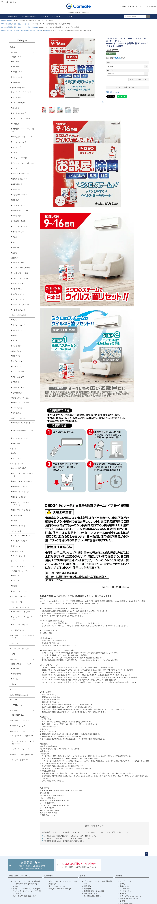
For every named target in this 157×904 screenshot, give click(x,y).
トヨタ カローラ (18, 262)
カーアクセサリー (18, 88)
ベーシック (16, 575)
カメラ (13, 449)
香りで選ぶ (16, 413)
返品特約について (112, 92)
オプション (16, 458)
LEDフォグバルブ (18, 526)
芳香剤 (14, 253)
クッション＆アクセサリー (22, 438)
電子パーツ (16, 247)
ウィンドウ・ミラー (19, 330)
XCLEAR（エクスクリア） (21, 607)
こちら (34, 896)
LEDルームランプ (18, 497)
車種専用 (14, 258)
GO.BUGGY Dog (17, 715)
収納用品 (15, 124)
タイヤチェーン (17, 551)
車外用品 (15, 200)
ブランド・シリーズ (12, 30)
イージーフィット (19, 556)
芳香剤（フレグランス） (20, 398)
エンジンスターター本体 (21, 535)
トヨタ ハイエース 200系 (21, 268)
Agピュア (14, 643)
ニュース (123, 6)
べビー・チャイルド (18, 418)
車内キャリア (17, 72)
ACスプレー (16, 366)
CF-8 (13, 654)
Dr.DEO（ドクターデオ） (29, 30)
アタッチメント (18, 67)
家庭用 (40, 30)
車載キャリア (16, 57)
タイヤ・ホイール (19, 325)
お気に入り (43, 16)
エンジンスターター (18, 531)
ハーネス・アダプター (20, 541)
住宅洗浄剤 (16, 674)
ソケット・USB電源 (19, 158)
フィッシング (17, 77)
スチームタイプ (18, 377)
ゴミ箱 (14, 168)
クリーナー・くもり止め (21, 612)
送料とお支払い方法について (19, 876)
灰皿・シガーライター (20, 174)
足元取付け (16, 382)
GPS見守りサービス (17, 726)
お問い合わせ (152, 6)
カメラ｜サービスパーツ (20, 749)
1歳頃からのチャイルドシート (22, 431)
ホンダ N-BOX (17, 284)
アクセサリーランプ (19, 195)
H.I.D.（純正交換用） (20, 468)
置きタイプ (16, 356)
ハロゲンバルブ (18, 515)
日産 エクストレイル (20, 278)
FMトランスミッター (20, 211)
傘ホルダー (16, 108)
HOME (3, 20)
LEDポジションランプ (20, 486)
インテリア (16, 346)
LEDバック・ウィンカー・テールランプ (23, 503)
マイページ (57, 16)
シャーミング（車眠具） (20, 649)
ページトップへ (146, 854)
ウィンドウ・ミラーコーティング (23, 618)
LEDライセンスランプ (20, 492)
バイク (14, 341)
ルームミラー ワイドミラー (22, 92)
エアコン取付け (18, 372)
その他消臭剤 (17, 393)
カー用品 (9, 20)
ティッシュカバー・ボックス (23, 163)
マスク (13, 690)
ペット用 (15, 679)
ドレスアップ (17, 189)
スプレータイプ (18, 361)
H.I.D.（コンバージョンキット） (22, 475)
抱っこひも (16, 443)
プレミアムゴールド (19, 591)
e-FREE (14, 700)
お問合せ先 (48, 876)
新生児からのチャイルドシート (23, 424)
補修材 (14, 335)
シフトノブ (16, 147)
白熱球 (14, 520)
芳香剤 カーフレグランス (129, 898)
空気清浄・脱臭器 (19, 221)
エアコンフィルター (19, 226)
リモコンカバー (18, 546)
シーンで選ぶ (17, 408)
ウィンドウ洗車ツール (20, 625)
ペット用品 (14, 710)
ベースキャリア (18, 61)
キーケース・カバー (19, 142)
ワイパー (15, 242)
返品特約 (87, 889)
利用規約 (87, 886)
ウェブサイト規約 (90, 894)
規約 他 (82, 876)
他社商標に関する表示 (92, 896)
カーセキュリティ (19, 232)
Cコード (110, 70)
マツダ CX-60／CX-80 (20, 305)
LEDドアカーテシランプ (21, 510)
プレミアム (16, 581)
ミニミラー (16, 97)
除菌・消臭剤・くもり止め (22, 24)
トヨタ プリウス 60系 (20, 273)
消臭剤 (122, 901)
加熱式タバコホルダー (20, 179)
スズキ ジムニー (18, 299)
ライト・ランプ (17, 464)
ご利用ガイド (133, 6)
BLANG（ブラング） (19, 596)
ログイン (142, 6)
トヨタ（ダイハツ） (19, 310)
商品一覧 (12, 16)
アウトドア (16, 216)
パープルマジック (18, 630)
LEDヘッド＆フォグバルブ (22, 481)
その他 (14, 237)
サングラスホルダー (19, 113)
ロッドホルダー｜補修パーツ (22, 736)
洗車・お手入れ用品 (18, 315)
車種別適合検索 (29, 16)
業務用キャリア (18, 82)
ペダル (14, 153)
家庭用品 (9, 24)
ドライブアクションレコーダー (131, 896)
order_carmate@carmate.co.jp (60, 889)
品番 (109, 63)
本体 (14, 453)
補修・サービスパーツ (18, 731)
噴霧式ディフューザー (20, 402)
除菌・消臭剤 (16, 351)
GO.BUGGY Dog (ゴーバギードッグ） (22, 636)
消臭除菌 (35, 27)
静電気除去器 (17, 184)
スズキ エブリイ (18, 294)
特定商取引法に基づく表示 (94, 891)
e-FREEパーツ (16, 705)
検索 (148, 16)
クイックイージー (19, 561)
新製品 (12, 47)
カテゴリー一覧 (125, 881)
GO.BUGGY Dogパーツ (20, 720)
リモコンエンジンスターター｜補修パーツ (22, 742)
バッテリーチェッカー (20, 205)
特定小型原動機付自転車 (19, 695)
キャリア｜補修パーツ (19, 760)
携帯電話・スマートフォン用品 (23, 130)
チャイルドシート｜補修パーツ (22, 754)
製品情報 (119, 876)
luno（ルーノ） (17, 602)
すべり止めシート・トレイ (22, 137)
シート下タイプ (18, 387)
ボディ (14, 320)
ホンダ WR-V (17, 289)
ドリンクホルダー (19, 103)
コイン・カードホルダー (21, 118)
